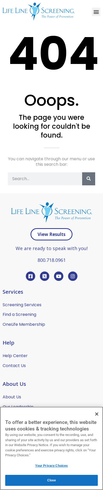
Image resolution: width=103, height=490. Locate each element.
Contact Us (14, 366)
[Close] (96, 414)
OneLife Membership (24, 324)
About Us (12, 397)
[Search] (88, 178)
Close (51, 480)
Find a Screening (19, 314)
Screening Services (22, 305)
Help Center (15, 356)
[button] (96, 12)
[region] (51, 448)
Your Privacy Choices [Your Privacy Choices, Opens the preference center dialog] (51, 466)
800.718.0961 (52, 260)
